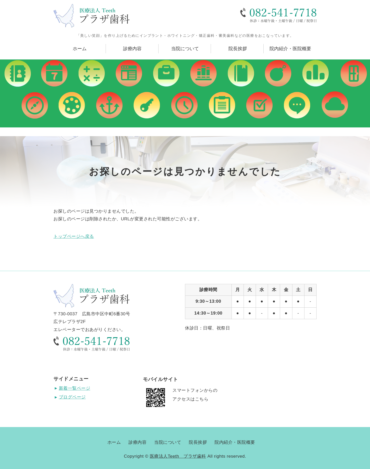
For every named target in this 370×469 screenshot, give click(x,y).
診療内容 (132, 48)
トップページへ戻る (73, 236)
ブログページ (72, 397)
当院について (185, 48)
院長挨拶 (237, 48)
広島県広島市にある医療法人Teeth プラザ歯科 (91, 16)
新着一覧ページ (74, 388)
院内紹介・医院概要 (290, 48)
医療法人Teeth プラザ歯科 (178, 456)
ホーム (80, 48)
